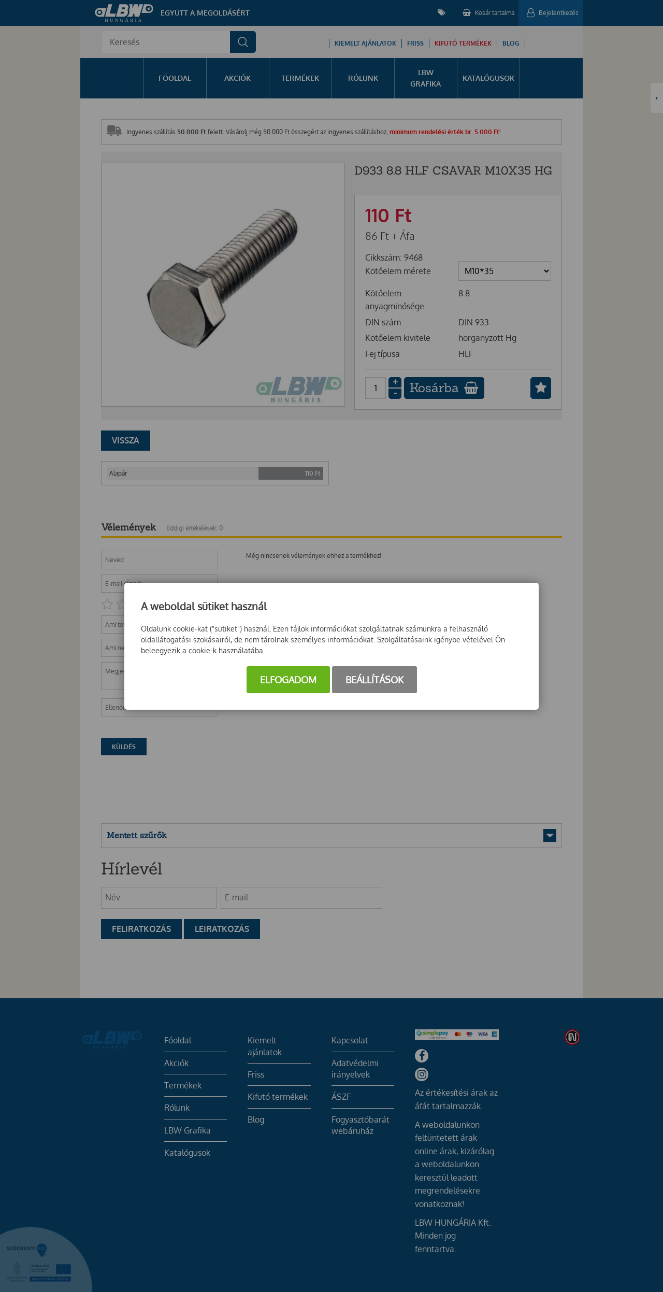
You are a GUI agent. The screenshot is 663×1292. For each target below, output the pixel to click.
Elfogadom (288, 679)
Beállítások (374, 679)
